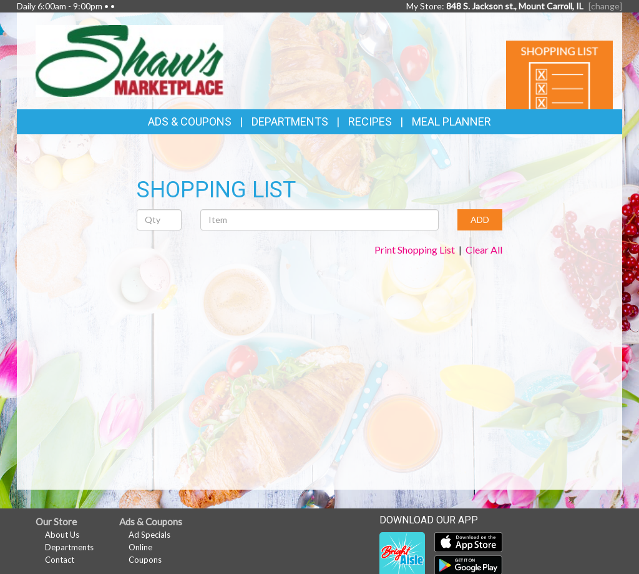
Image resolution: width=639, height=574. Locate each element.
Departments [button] (289, 121)
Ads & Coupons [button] (190, 121)
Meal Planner (451, 121)
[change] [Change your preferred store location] (605, 6)
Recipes (370, 121)
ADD (480, 219)
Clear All (484, 249)
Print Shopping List (414, 249)
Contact (59, 560)
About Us (62, 535)
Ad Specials (149, 535)
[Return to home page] (129, 59)
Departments (69, 547)
